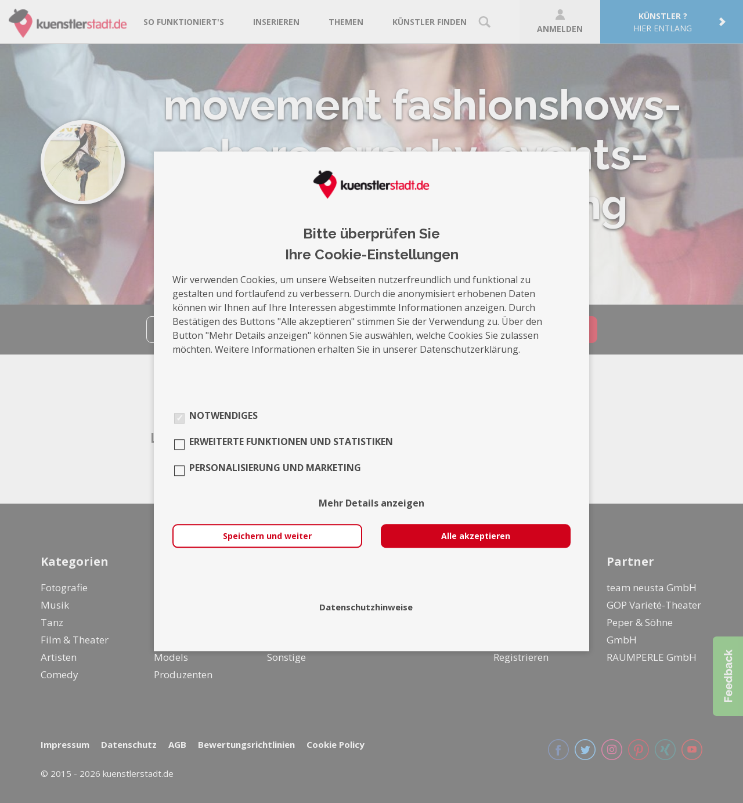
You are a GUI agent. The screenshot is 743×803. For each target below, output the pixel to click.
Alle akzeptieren (475, 536)
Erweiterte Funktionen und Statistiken (291, 442)
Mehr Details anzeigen (371, 503)
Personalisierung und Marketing (275, 468)
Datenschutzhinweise (366, 607)
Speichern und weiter (267, 536)
